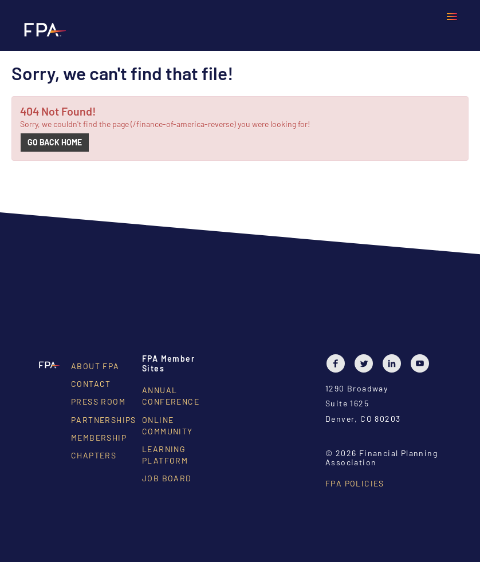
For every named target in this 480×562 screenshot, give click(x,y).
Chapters (93, 455)
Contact (91, 384)
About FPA (95, 366)
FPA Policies (354, 483)
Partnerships (103, 420)
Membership (99, 437)
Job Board (167, 478)
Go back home (54, 142)
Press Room (98, 401)
